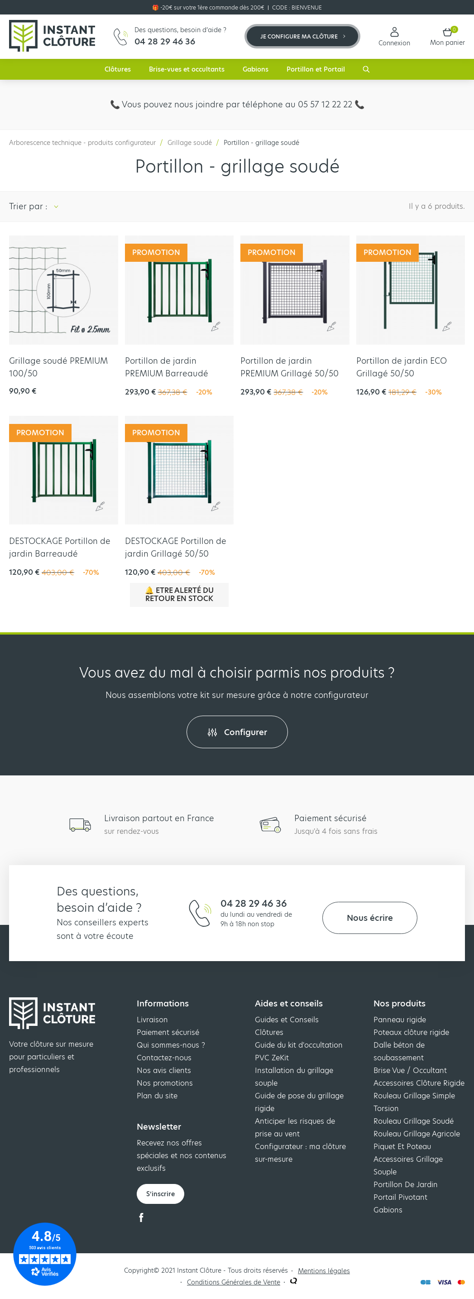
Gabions (255, 69)
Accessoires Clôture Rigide (418, 1083)
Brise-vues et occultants (187, 69)
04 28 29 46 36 (253, 903)
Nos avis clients (164, 1070)
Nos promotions (165, 1083)
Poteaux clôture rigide (411, 1032)
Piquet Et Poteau (402, 1146)
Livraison (152, 1020)
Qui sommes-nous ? (171, 1045)
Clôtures (118, 69)
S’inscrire (160, 1193)
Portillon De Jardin (405, 1184)
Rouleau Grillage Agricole (416, 1134)
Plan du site (157, 1096)
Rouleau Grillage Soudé (413, 1121)
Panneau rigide (399, 1020)
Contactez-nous (164, 1058)
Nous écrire (370, 918)
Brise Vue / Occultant (410, 1070)
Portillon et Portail (316, 69)
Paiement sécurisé (168, 1032)
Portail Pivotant (400, 1197)
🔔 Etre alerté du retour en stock (179, 594)
